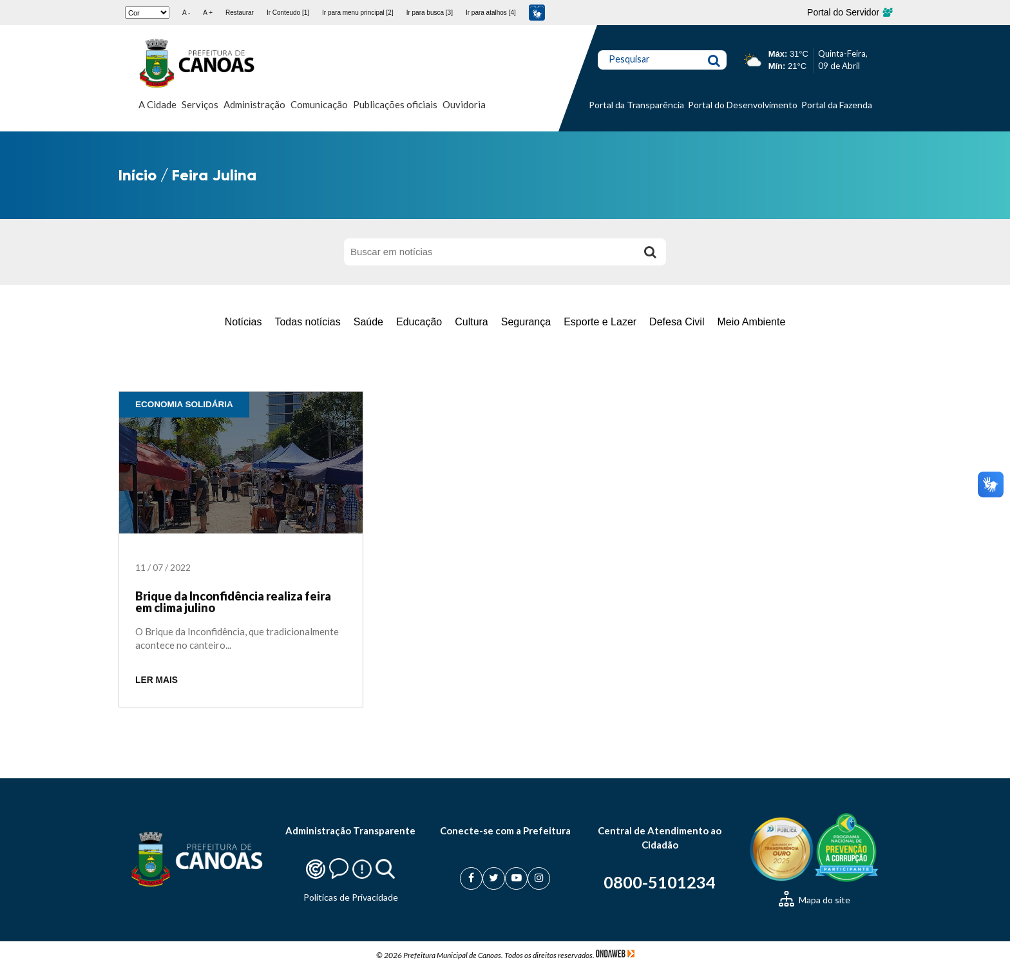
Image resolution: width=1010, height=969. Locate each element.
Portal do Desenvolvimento (742, 104)
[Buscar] (650, 251)
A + (208, 12)
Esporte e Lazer (600, 321)
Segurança (526, 321)
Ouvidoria (464, 104)
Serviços (200, 104)
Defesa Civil (676, 321)
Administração (254, 104)
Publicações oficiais (395, 104)
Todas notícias (307, 321)
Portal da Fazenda (836, 104)
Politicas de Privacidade (350, 897)
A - (186, 12)
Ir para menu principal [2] (358, 12)
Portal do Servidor (849, 12)
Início (138, 175)
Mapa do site (814, 899)
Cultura (471, 321)
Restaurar (239, 12)
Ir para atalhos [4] (491, 12)
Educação (419, 321)
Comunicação (319, 104)
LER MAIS (156, 680)
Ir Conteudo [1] (288, 12)
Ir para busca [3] (429, 12)
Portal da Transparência (636, 104)
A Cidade (157, 104)
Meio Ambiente (751, 321)
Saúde (368, 321)
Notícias (243, 321)
